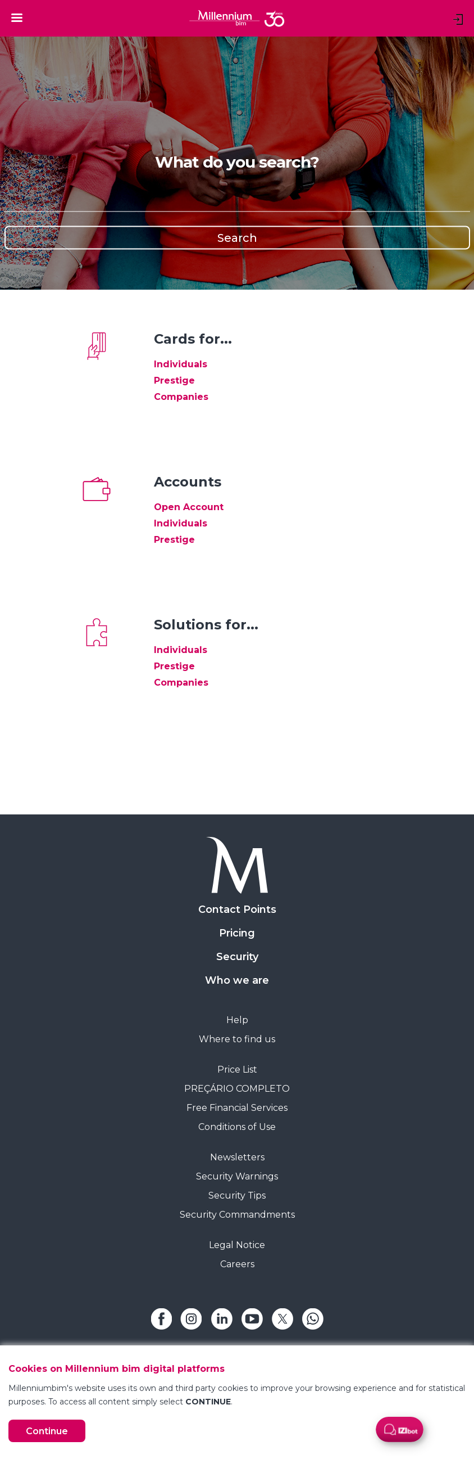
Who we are (237, 980)
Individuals (180, 364)
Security (237, 957)
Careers (237, 1264)
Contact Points (237, 909)
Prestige (174, 380)
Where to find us (237, 1039)
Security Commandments (237, 1214)
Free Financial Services (237, 1107)
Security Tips (237, 1195)
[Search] (237, 199)
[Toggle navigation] (17, 17)
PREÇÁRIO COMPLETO (237, 1088)
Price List (237, 1069)
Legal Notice (237, 1245)
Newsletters (237, 1157)
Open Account (189, 507)
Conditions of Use (237, 1127)
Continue (47, 1431)
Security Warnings (237, 1176)
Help (237, 1020)
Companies (181, 396)
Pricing (237, 933)
